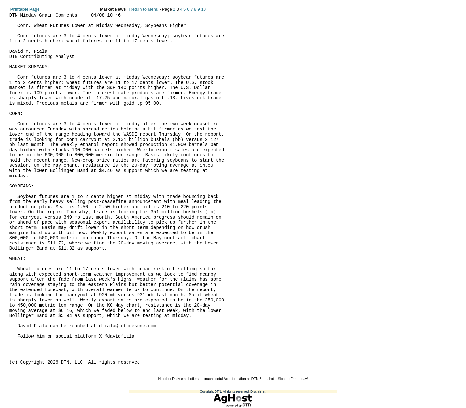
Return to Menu (143, 9)
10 (203, 9)
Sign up (283, 378)
